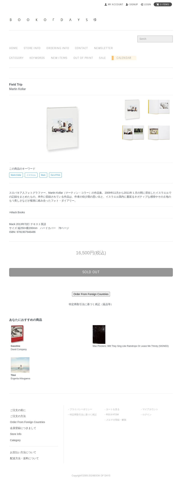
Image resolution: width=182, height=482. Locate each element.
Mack (43, 175)
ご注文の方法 (18, 416)
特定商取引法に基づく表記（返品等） (91, 304)
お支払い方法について (23, 452)
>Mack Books (17, 212)
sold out (91, 272)
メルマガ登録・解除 (116, 420)
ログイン (146, 414)
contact (81, 48)
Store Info (15, 434)
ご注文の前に (18, 410)
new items (59, 58)
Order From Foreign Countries (27, 422)
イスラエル (31, 175)
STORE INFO (32, 48)
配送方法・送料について (24, 458)
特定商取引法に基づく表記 (83, 414)
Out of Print (55, 175)
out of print (83, 58)
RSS (108, 414)
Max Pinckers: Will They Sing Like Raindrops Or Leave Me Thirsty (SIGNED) (131, 346)
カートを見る (113, 409)
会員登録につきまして (23, 428)
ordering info (57, 48)
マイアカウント (150, 409)
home (13, 48)
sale (102, 58)
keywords (37, 58)
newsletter (103, 48)
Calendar (122, 58)
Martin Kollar (16, 175)
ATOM (115, 414)
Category (16, 58)
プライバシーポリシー (81, 409)
